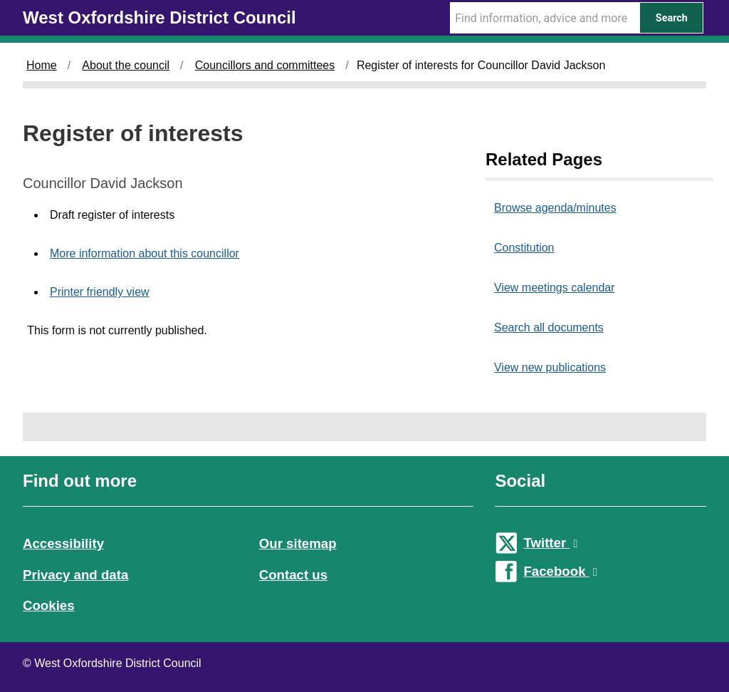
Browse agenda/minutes (555, 208)
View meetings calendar (554, 288)
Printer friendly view (100, 292)
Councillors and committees (265, 65)
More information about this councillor (144, 253)
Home (41, 65)
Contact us (293, 574)
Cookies (49, 605)
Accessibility (63, 543)
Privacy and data (75, 574)
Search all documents (549, 327)
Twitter (550, 542)
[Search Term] (544, 17)
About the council (125, 65)
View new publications (550, 367)
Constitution (524, 248)
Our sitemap (298, 543)
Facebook (560, 571)
